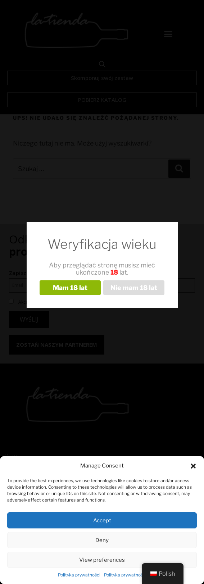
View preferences (102, 560)
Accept (102, 520)
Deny (102, 540)
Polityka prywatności (79, 575)
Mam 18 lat (70, 287)
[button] (193, 466)
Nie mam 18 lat (133, 287)
